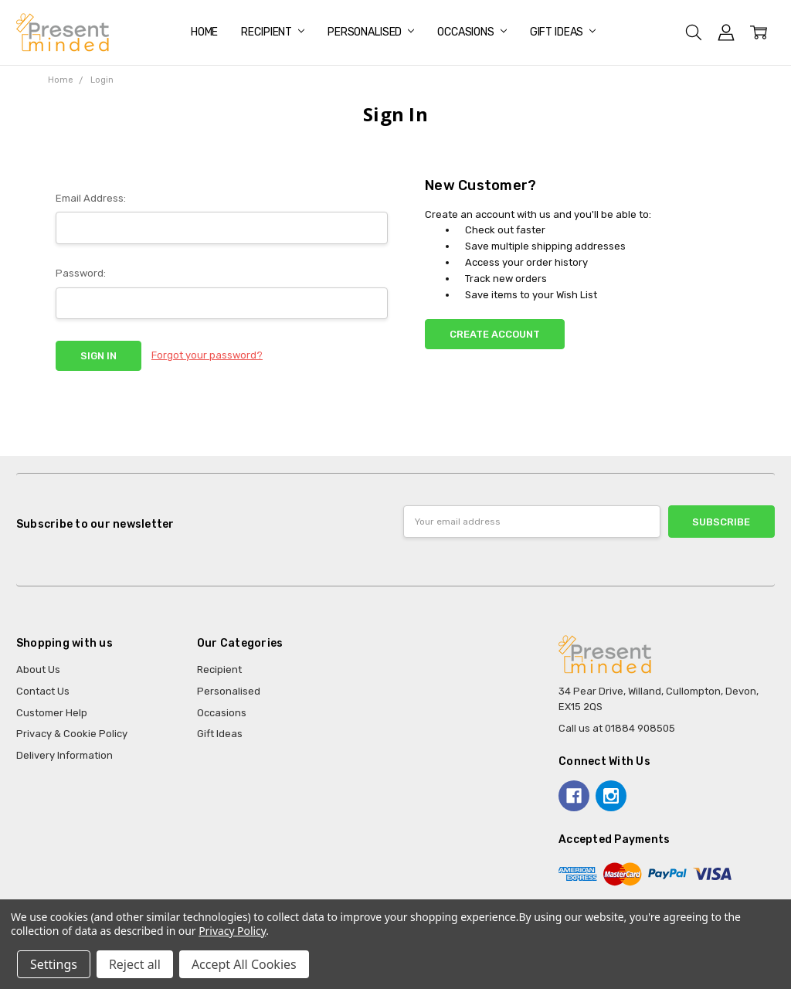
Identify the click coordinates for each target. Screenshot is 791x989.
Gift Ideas (563, 32)
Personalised (371, 32)
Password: (81, 273)
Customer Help (51, 713)
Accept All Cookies (244, 964)
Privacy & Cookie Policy (71, 733)
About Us (38, 669)
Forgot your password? (207, 355)
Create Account (495, 334)
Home (204, 32)
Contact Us (43, 691)
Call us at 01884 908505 (616, 728)
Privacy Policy (232, 930)
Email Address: (91, 198)
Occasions (472, 32)
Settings (53, 964)
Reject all (135, 964)
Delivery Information (64, 755)
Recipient (272, 32)
